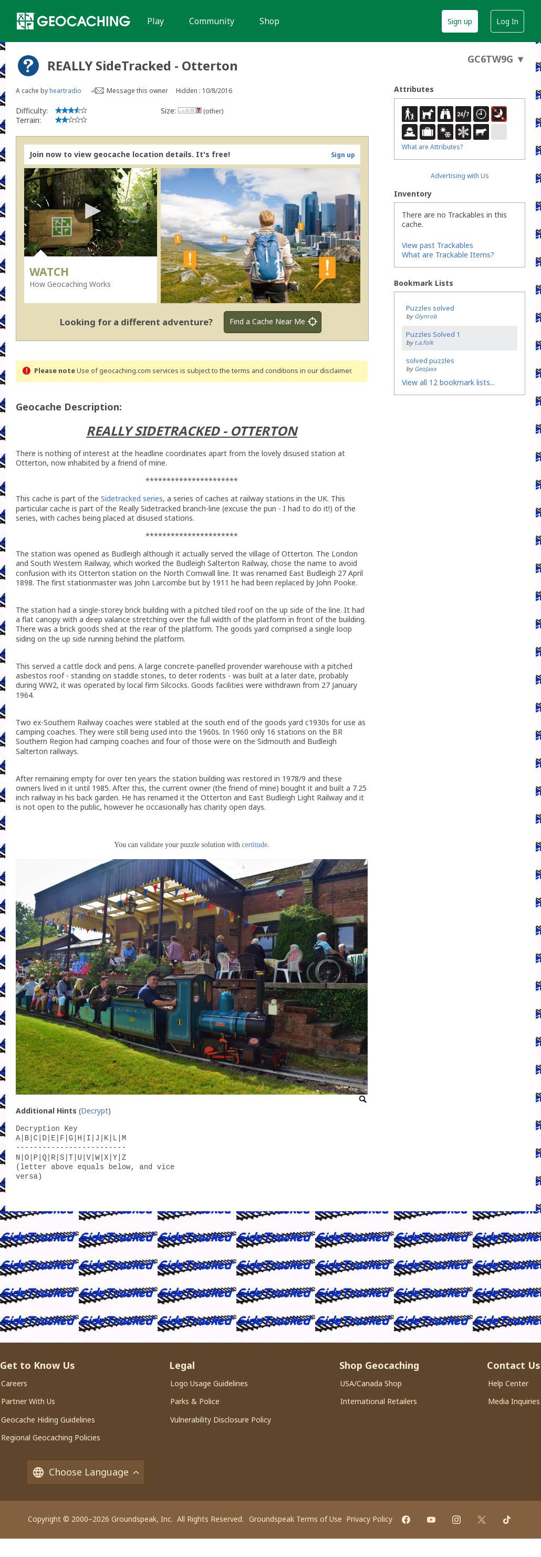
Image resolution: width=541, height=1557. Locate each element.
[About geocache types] (28, 65)
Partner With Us (28, 1401)
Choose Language (85, 1472)
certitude (254, 845)
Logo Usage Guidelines (209, 1383)
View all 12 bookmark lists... (448, 382)
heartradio (65, 90)
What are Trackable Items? (448, 255)
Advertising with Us (460, 175)
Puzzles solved (430, 308)
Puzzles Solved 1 (433, 334)
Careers (14, 1383)
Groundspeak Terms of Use (295, 1519)
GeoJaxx (425, 369)
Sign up (460, 21)
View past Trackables (437, 245)
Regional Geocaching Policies (50, 1437)
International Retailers (378, 1401)
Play (155, 21)
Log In (507, 21)
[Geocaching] (73, 21)
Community (211, 21)
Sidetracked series (132, 498)
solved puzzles (430, 360)
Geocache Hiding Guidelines (48, 1420)
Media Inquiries (514, 1401)
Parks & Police (195, 1401)
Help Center (508, 1383)
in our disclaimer (325, 370)
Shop (269, 21)
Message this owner (137, 90)
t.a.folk (423, 342)
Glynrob (425, 316)
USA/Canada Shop (371, 1383)
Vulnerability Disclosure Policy (220, 1420)
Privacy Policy (369, 1519)
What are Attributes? (432, 146)
